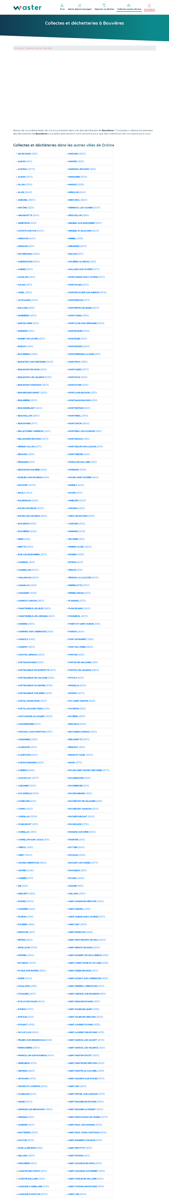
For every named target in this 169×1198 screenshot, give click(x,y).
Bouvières (47, 48)
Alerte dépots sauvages (80, 6)
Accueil (19, 48)
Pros (62, 6)
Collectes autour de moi (129, 6)
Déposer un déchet (104, 6)
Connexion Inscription (149, 8)
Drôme (38, 48)
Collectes (29, 48)
